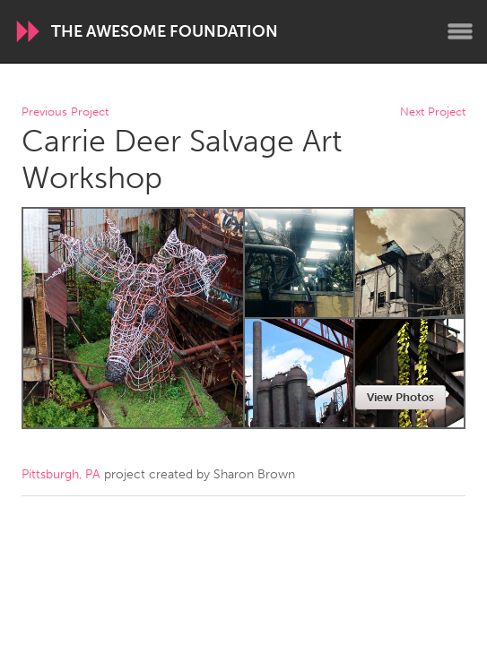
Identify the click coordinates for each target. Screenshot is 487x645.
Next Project (432, 112)
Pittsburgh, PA (61, 474)
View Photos (400, 397)
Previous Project (65, 112)
